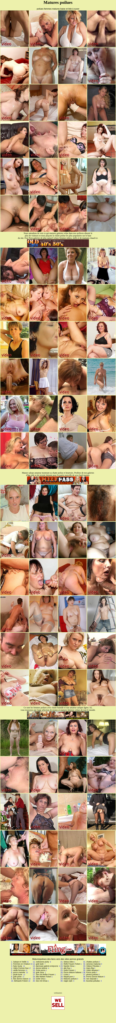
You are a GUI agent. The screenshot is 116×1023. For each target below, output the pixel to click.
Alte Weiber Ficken (43, 977)
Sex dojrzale (91, 979)
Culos (66, 974)
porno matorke (19, 972)
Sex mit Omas (42, 981)
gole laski (40, 964)
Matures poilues (70, 979)
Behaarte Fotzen (21, 981)
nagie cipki (68, 981)
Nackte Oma (69, 966)
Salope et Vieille (19, 962)
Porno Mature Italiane (72, 972)
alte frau (67, 968)
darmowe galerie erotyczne (47, 966)
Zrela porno (40, 970)
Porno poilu (91, 972)
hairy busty (18, 966)
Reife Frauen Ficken (72, 964)
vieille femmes (19, 970)
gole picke (17, 977)
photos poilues (92, 974)
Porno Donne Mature (94, 977)
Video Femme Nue (21, 968)
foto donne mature (20, 979)
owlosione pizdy (43, 962)
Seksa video (69, 962)
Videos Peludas (92, 966)
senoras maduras (93, 964)
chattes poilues (92, 962)
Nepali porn (68, 977)
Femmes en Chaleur (21, 964)
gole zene (40, 972)
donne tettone (42, 968)
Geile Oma (40, 979)
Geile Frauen (69, 970)
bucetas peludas (93, 981)
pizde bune (18, 974)
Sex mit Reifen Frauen (45, 974)
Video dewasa (92, 970)
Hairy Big (90, 968)
